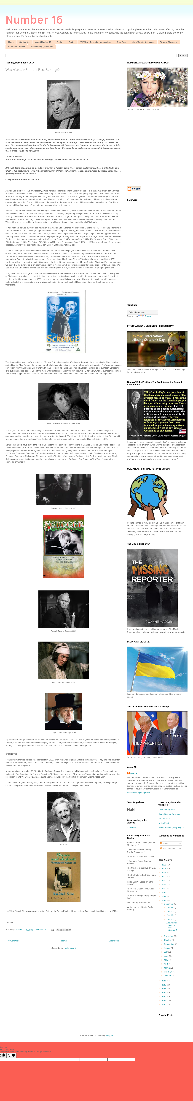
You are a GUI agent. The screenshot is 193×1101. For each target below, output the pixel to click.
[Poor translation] (11, 1055)
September (169, 944)
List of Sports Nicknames (143, 42)
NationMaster (164, 823)
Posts (164, 843)
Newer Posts (13, 941)
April (166, 964)
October (168, 940)
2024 (164, 872)
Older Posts (114, 941)
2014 (164, 989)
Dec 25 (170, 911)
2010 (164, 1004)
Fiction (60, 42)
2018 (164, 896)
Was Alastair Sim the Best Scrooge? (32, 70)
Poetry (72, 42)
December (169, 904)
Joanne (133, 773)
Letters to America (16, 47)
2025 (164, 869)
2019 (164, 892)
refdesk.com (164, 818)
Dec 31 (170, 907)
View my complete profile (138, 793)
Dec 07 (170, 915)
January (168, 976)
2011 (164, 1000)
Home (10, 42)
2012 (164, 997)
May (166, 960)
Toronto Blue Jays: (168, 42)
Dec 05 (170, 919)
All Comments (167, 848)
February (168, 972)
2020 (164, 888)
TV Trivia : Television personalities (95, 42)
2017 (164, 900)
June (166, 956)
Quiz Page (121, 42)
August (167, 948)
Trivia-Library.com (166, 809)
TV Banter (131, 827)
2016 (164, 981)
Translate (145, 316)
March (167, 968)
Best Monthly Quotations (42, 47)
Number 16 (34, 19)
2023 (164, 877)
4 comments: (42, 929)
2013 (164, 992)
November (169, 936)
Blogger (109, 1035)
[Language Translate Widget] (142, 312)
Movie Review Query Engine (171, 827)
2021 (164, 884)
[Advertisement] (29, 148)
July (166, 952)
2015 (164, 985)
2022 (164, 880)
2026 (164, 865)
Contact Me (24, 42)
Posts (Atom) (70, 948)
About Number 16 (43, 42)
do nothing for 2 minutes (169, 814)
